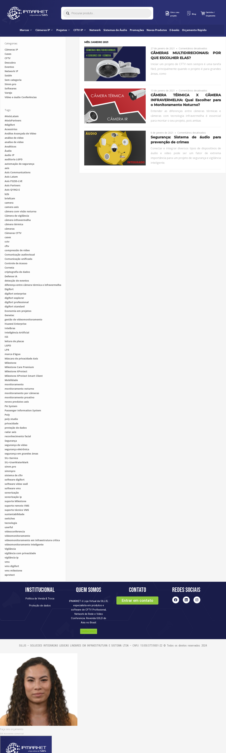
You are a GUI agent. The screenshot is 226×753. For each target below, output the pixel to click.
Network (96, 5)
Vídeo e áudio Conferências (21, 87)
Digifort (9, 279)
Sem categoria (13, 69)
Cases (8, 43)
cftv (7, 235)
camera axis (12, 196)
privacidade (11, 413)
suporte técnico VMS (17, 499)
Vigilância (10, 538)
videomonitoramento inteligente (24, 534)
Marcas (27, 5)
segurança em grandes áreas (21, 443)
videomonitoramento (17, 525)
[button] (137, 590)
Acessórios (11, 119)
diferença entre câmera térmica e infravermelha (33, 274)
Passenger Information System (23, 400)
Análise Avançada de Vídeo (20, 123)
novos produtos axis (17, 391)
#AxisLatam (12, 106)
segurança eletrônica (17, 439)
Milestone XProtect (16, 361)
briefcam (10, 188)
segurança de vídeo (16, 434)
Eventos (9, 56)
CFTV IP (81, 5)
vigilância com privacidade (20, 543)
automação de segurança (19, 153)
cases (8, 227)
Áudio (8, 140)
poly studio (11, 408)
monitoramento (14, 374)
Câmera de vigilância (17, 205)
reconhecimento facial (18, 426)
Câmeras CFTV (13, 222)
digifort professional (17, 292)
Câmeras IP (46, 5)
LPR (7, 339)
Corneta (9, 257)
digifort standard (15, 296)
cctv (7, 231)
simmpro (10, 460)
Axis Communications (17, 162)
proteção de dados (16, 417)
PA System (11, 395)
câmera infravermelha (18, 209)
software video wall (16, 473)
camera (9, 192)
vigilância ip (11, 547)
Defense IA (11, 266)
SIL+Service (11, 447)
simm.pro (10, 456)
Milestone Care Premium (19, 356)
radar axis (10, 421)
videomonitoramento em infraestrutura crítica (32, 530)
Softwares (10, 78)
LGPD (8, 335)
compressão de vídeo (17, 240)
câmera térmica (14, 214)
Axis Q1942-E (12, 179)
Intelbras (10, 318)
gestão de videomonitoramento (23, 309)
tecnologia (11, 512)
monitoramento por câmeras (22, 382)
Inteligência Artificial (17, 322)
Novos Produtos (158, 5)
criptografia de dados (17, 261)
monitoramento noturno (19, 378)
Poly (7, 404)
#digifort (10, 114)
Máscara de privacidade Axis (21, 348)
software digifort (14, 469)
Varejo (8, 82)
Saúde (8, 65)
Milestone (10, 352)
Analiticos (10, 136)
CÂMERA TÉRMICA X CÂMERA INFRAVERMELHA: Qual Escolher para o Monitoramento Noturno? (186, 90)
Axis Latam (11, 166)
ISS (6, 326)
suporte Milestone (15, 491)
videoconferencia (15, 521)
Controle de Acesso (16, 253)
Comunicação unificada (18, 248)
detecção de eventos (17, 270)
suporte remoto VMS (17, 495)
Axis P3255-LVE (13, 170)
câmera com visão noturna (20, 201)
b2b (7, 183)
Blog (194, 14)
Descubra (10, 52)
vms (7, 551)
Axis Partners (12, 175)
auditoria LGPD (13, 149)
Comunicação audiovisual (20, 244)
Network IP (11, 61)
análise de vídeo (14, 127)
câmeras (10, 218)
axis (7, 157)
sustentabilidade (14, 504)
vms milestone (13, 560)
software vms (13, 478)
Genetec (9, 305)
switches (10, 508)
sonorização (12, 482)
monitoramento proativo (19, 387)
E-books (176, 5)
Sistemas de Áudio (117, 5)
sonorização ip (13, 486)
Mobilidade (11, 369)
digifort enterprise (15, 283)
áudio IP (9, 144)
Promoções (138, 5)
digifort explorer (14, 287)
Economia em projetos (18, 300)
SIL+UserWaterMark (16, 452)
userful (9, 517)
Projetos (65, 5)
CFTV (7, 47)
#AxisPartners (13, 110)
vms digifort (12, 555)
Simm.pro (10, 74)
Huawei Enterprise (15, 313)
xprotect (10, 564)
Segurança (11, 430)
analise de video (14, 131)
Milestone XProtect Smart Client (24, 365)
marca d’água (12, 343)
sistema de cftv (14, 465)
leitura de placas (14, 331)
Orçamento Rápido (196, 5)
